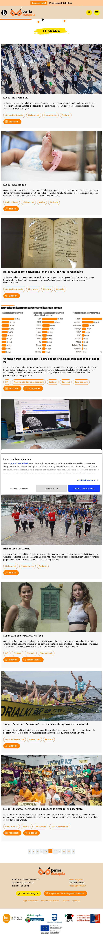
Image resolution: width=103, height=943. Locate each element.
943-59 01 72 (23, 885)
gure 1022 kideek (20, 463)
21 (64, 851)
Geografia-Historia (14, 115)
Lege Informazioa (30, 900)
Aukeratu (52, 488)
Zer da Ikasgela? (76, 879)
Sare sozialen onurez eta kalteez (23, 635)
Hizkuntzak (33, 115)
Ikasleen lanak (38, 3)
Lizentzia (76, 900)
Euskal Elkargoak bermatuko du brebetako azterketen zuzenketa (43, 809)
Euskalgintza (50, 115)
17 (55, 851)
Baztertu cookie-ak (19, 488)
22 (69, 851)
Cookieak (66, 900)
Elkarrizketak (32, 659)
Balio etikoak (11, 202)
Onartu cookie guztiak (84, 488)
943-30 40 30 (28, 882)
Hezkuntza (41, 826)
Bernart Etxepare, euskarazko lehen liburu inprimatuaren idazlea (43, 271)
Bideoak (11, 295)
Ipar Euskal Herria (60, 826)
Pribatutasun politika (50, 900)
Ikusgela (60, 289)
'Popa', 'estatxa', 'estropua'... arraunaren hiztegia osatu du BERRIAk (46, 724)
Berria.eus (16, 879)
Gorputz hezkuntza (14, 739)
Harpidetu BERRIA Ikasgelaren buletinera (65, 893)
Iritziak (10, 208)
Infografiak (32, 388)
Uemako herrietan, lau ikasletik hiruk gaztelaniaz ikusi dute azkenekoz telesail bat (51, 360)
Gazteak (66, 382)
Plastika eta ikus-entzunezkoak (29, 382)
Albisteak (12, 121)
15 (46, 851)
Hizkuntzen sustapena (16, 548)
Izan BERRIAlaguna (28, 893)
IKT (6, 382)
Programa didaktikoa (60, 3)
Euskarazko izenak (14, 184)
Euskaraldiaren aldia (15, 97)
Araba (42, 202)
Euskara (65, 115)
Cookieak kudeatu (86, 480)
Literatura (33, 289)
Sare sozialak (81, 382)
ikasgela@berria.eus (77, 885)
